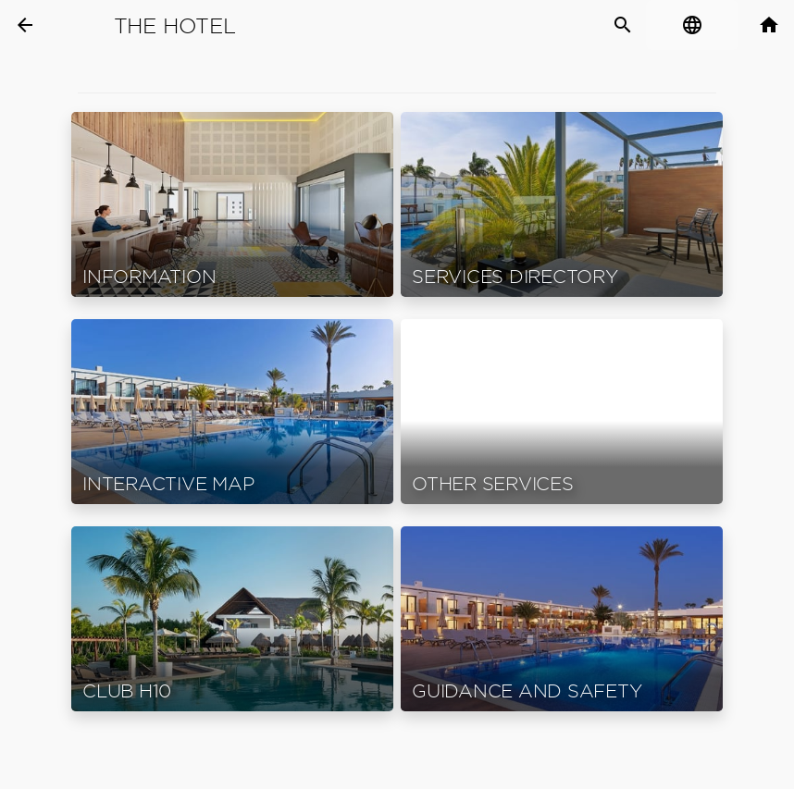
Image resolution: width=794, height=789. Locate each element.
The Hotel (175, 26)
